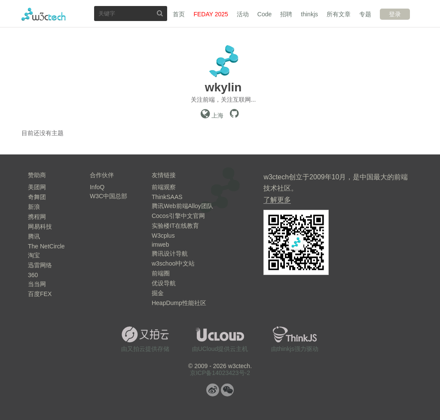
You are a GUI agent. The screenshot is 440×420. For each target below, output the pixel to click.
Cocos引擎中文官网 (178, 215)
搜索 (159, 13)
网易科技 (40, 226)
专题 (365, 14)
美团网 (37, 187)
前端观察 (164, 187)
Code (264, 14)
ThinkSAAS (167, 196)
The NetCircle (46, 246)
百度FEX (40, 293)
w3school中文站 (173, 263)
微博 (212, 390)
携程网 (37, 216)
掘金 (158, 293)
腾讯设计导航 (170, 253)
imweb (160, 244)
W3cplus (163, 235)
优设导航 (164, 283)
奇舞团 (37, 196)
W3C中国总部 (108, 196)
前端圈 (161, 273)
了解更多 (277, 199)
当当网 (37, 284)
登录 (395, 14)
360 (33, 275)
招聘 (286, 14)
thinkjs (309, 14)
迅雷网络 (40, 265)
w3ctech (43, 14)
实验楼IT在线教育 (175, 225)
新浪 (34, 206)
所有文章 (339, 14)
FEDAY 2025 (210, 14)
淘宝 (34, 255)
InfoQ (97, 187)
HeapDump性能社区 (179, 302)
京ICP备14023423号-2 (220, 372)
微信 (227, 390)
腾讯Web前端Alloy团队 (182, 205)
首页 (179, 14)
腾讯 (34, 236)
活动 (243, 14)
